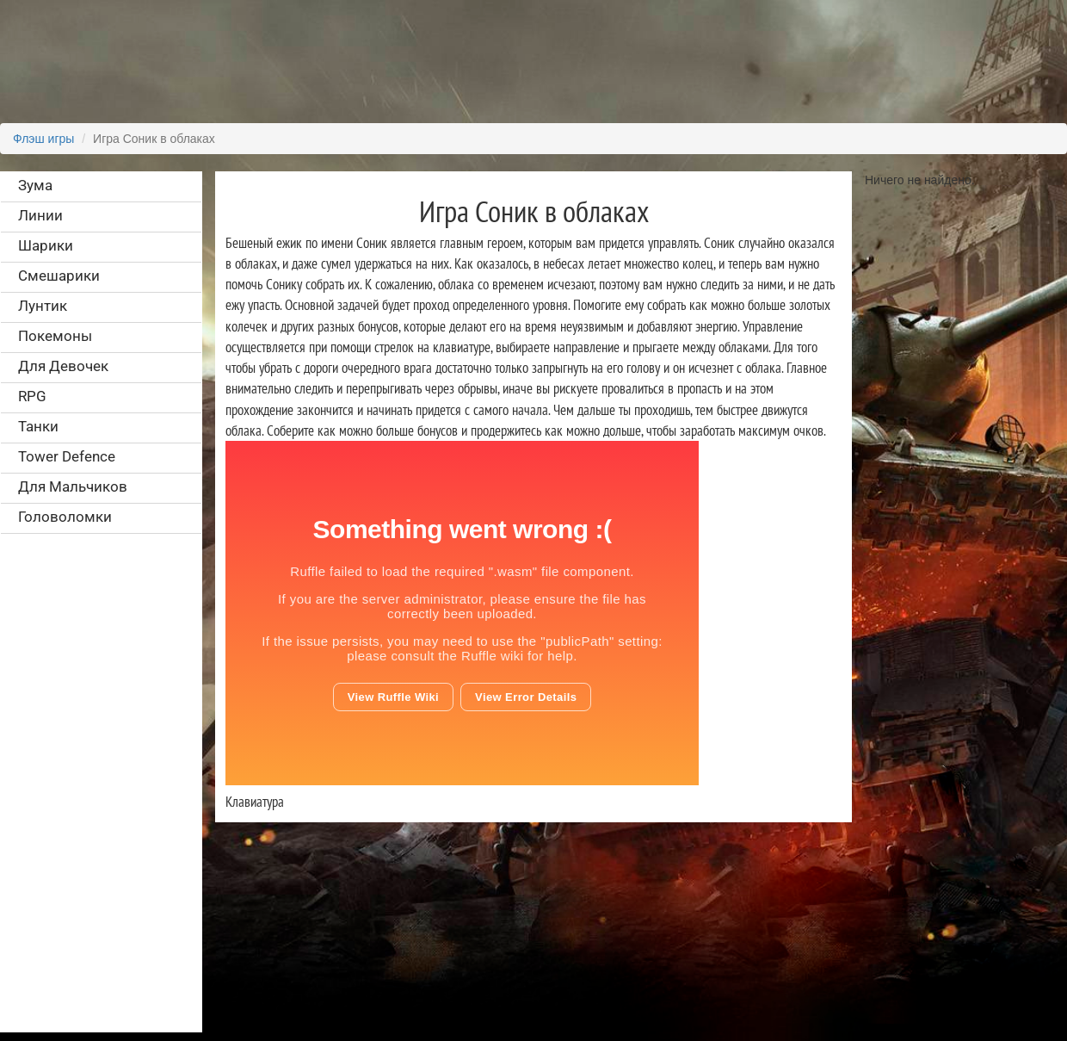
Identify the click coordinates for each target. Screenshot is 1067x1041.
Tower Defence (66, 456)
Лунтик (42, 305)
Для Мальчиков (72, 486)
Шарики (45, 245)
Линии (40, 215)
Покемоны (55, 335)
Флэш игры (43, 139)
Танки (38, 426)
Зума (35, 185)
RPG (32, 396)
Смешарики (59, 275)
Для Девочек (63, 366)
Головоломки (65, 516)
